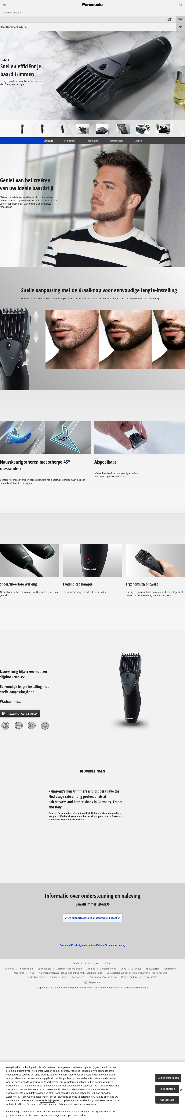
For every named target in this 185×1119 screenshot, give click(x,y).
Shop (123, 968)
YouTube (106, 963)
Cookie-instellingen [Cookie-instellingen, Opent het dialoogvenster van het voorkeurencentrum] (168, 1077)
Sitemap (90, 968)
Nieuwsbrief (152, 968)
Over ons (9, 968)
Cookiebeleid (44, 968)
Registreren (170, 968)
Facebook (77, 963)
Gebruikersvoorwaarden (69, 968)
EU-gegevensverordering (103, 977)
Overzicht (48, 140)
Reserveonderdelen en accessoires (139, 977)
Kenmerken (69, 140)
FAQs (31, 972)
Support (138, 140)
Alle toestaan (167, 1099)
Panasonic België (12, 12)
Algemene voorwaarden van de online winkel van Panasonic (70, 972)
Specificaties (92, 140)
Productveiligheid (36, 977)
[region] (92, 1090)
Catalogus (136, 968)
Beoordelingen (116, 140)
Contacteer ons (108, 968)
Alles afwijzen (167, 1088)
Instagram (93, 963)
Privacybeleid (26, 968)
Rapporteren (78, 977)
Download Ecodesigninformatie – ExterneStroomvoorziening (92, 945)
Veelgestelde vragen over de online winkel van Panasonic (137, 972)
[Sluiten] (181, 1090)
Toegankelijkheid (58, 977)
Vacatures (18, 972)
